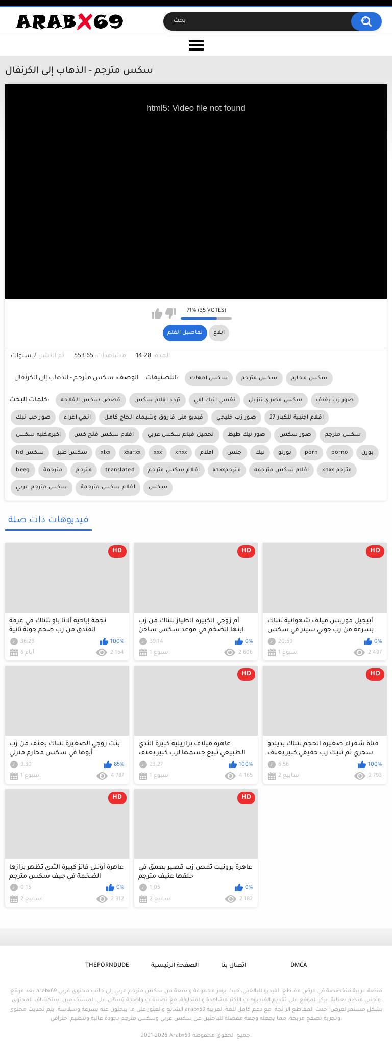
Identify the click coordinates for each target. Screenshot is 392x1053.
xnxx (181, 453)
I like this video (157, 313)
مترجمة (53, 470)
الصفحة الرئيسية (175, 966)
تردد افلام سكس (157, 400)
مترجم (84, 470)
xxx (158, 453)
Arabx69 (179, 1036)
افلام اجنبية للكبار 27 (297, 417)
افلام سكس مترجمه (281, 470)
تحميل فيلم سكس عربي (181, 435)
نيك (260, 453)
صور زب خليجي (236, 417)
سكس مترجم (259, 378)
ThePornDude (107, 966)
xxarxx (132, 453)
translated (120, 470)
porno (339, 453)
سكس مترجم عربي (41, 487)
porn (311, 453)
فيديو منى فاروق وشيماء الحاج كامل (153, 417)
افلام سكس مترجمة (108, 487)
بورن (367, 453)
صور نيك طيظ (247, 435)
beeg (23, 470)
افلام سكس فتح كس (104, 435)
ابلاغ (219, 333)
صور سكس (295, 435)
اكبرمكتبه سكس (38, 435)
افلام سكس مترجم (174, 470)
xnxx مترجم (337, 470)
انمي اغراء (77, 417)
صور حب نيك (33, 417)
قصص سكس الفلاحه (90, 400)
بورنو (284, 453)
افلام (206, 453)
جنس (234, 453)
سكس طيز (72, 453)
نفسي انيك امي (215, 400)
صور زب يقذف (335, 400)
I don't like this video (170, 313)
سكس (158, 487)
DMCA (298, 966)
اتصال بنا (233, 966)
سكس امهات (209, 378)
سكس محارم (309, 378)
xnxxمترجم (227, 470)
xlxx (105, 453)
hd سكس (30, 453)
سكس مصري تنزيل (275, 400)
